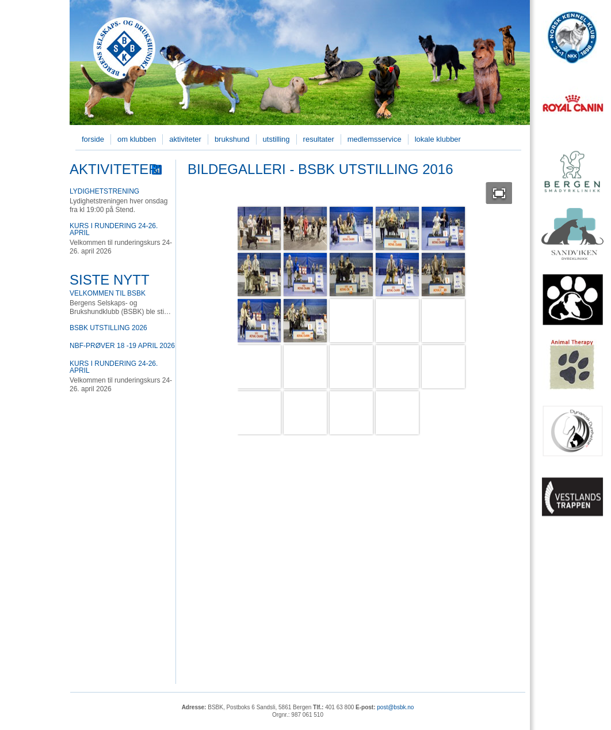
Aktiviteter (185, 139)
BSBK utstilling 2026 (108, 328)
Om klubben (136, 139)
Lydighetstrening (104, 191)
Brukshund (232, 139)
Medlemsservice (374, 139)
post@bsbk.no (395, 707)
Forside (93, 139)
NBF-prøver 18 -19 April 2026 (122, 346)
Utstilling (276, 139)
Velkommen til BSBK (108, 293)
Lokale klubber (438, 139)
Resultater (318, 139)
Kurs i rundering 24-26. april (114, 229)
